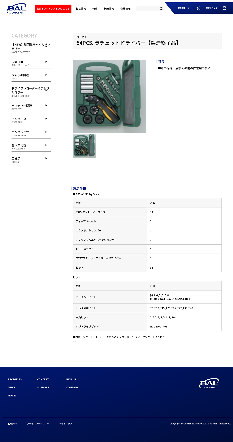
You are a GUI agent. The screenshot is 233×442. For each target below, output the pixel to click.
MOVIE (12, 395)
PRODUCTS (15, 379)
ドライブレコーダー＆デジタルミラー (31, 92)
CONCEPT (43, 379)
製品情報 (81, 8)
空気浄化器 (31, 146)
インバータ (31, 120)
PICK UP (71, 379)
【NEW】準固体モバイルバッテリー (31, 48)
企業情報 (125, 8)
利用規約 (12, 423)
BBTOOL (31, 63)
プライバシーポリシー (38, 423)
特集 (95, 8)
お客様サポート (187, 8)
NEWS (11, 387)
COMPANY (72, 387)
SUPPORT (43, 387)
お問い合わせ (213, 8)
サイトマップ (65, 423)
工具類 (31, 159)
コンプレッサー (31, 133)
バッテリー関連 (31, 107)
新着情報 (109, 8)
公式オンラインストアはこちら (53, 8)
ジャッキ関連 (31, 76)
